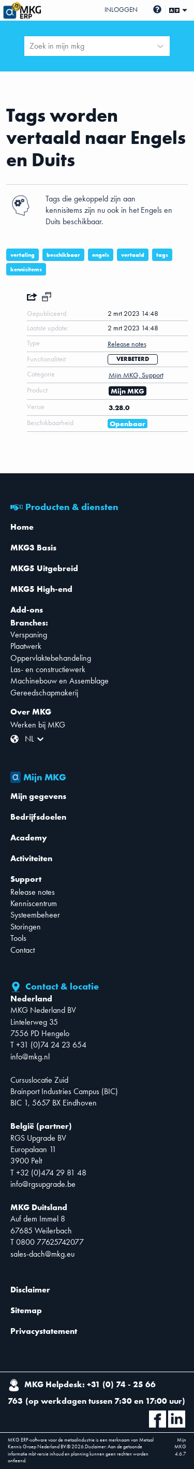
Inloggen (121, 9)
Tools (18, 938)
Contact (22, 949)
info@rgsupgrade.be (43, 1184)
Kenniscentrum (33, 903)
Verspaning (28, 634)
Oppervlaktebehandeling (50, 657)
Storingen (25, 926)
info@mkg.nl (30, 1056)
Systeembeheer (35, 914)
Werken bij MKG (37, 724)
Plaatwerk (25, 646)
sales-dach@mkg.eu (42, 1253)
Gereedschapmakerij (44, 692)
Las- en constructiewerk (47, 669)
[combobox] (30, 46)
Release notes (32, 891)
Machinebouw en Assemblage (59, 680)
